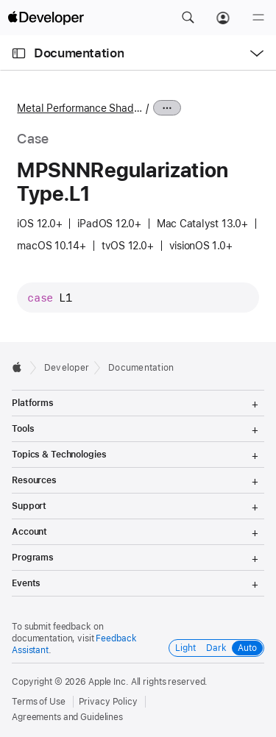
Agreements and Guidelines (67, 717)
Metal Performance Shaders (79, 108)
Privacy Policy (108, 702)
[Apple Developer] (45, 17)
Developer (66, 368)
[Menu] (258, 17)
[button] (187, 17)
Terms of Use (39, 702)
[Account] (223, 17)
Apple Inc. (108, 682)
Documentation (79, 53)
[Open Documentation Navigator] (18, 53)
